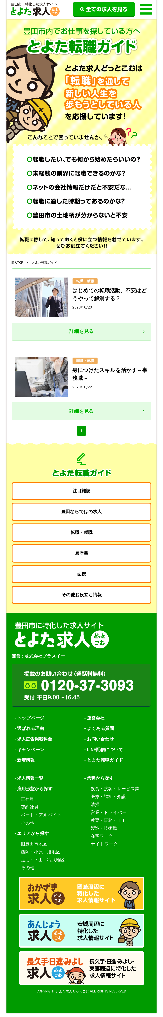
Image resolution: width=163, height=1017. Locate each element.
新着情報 (26, 764)
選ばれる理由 (30, 732)
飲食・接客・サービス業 (115, 792)
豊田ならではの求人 (81, 513)
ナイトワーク (104, 848)
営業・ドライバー (109, 816)
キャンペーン (30, 753)
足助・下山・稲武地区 (43, 863)
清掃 (95, 808)
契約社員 (29, 811)
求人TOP (17, 262)
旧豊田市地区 (34, 848)
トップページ (30, 722)
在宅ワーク (102, 840)
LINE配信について (105, 753)
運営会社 (95, 722)
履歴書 (81, 556)
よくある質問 (100, 732)
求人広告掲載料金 (34, 743)
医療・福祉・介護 (108, 800)
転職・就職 (82, 534)
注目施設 (81, 491)
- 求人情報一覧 (28, 782)
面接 (81, 577)
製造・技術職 (104, 832)
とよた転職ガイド (105, 764)
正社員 (27, 803)
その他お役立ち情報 (81, 598)
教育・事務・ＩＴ (108, 824)
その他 (27, 827)
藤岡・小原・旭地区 (40, 856)
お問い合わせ (100, 743)
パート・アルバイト (41, 819)
